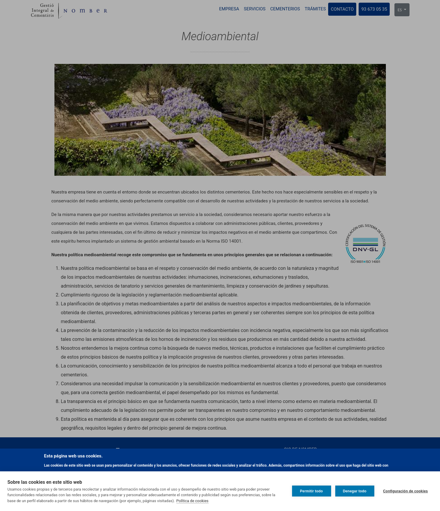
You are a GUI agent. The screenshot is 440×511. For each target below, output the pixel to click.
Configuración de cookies (405, 491)
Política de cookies (192, 501)
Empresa (229, 9)
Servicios (254, 9)
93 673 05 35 (374, 9)
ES (400, 9)
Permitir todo (311, 491)
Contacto (342, 9)
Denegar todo (355, 491)
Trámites (315, 9)
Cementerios (285, 9)
